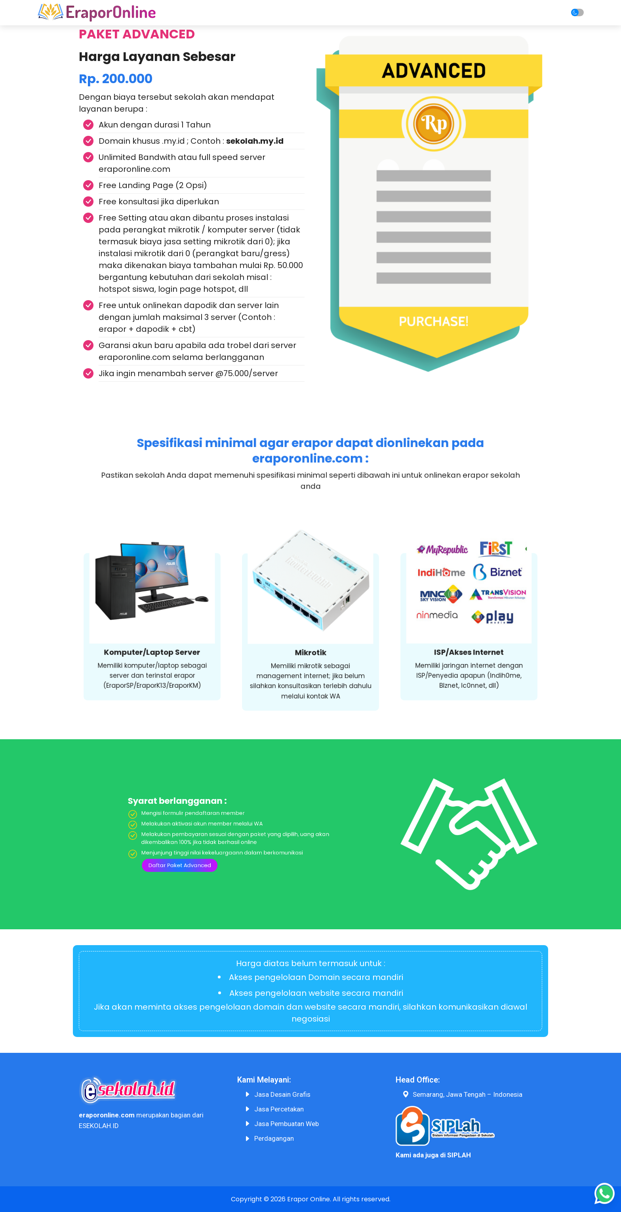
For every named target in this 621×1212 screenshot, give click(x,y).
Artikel (479, 12)
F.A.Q (447, 12)
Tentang (283, 12)
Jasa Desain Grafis (282, 1094)
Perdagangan (274, 1138)
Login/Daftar (522, 12)
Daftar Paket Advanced (268, 840)
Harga (368, 12)
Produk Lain (409, 12)
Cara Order (327, 12)
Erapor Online (308, 1199)
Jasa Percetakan (279, 1109)
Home (247, 12)
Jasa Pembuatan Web (286, 1124)
